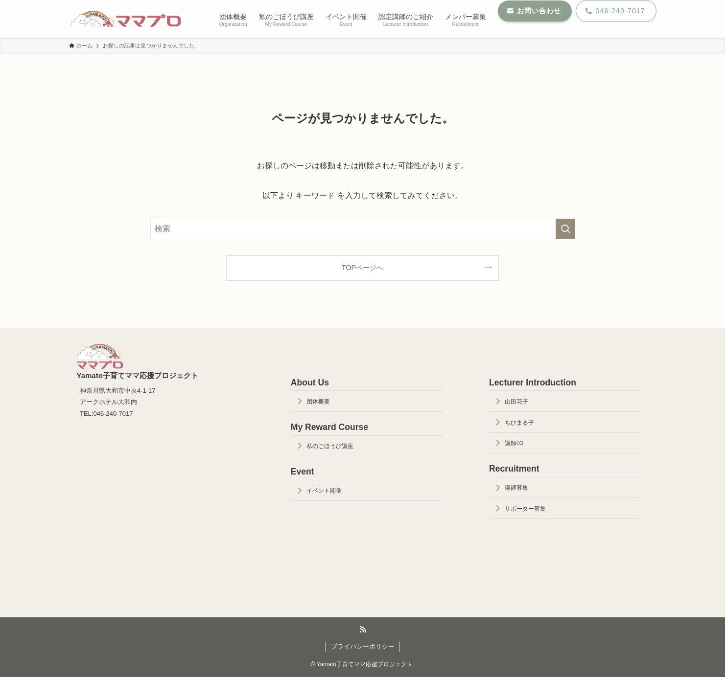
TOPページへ (362, 267)
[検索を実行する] (565, 229)
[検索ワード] (362, 229)
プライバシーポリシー (363, 646)
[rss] (362, 629)
